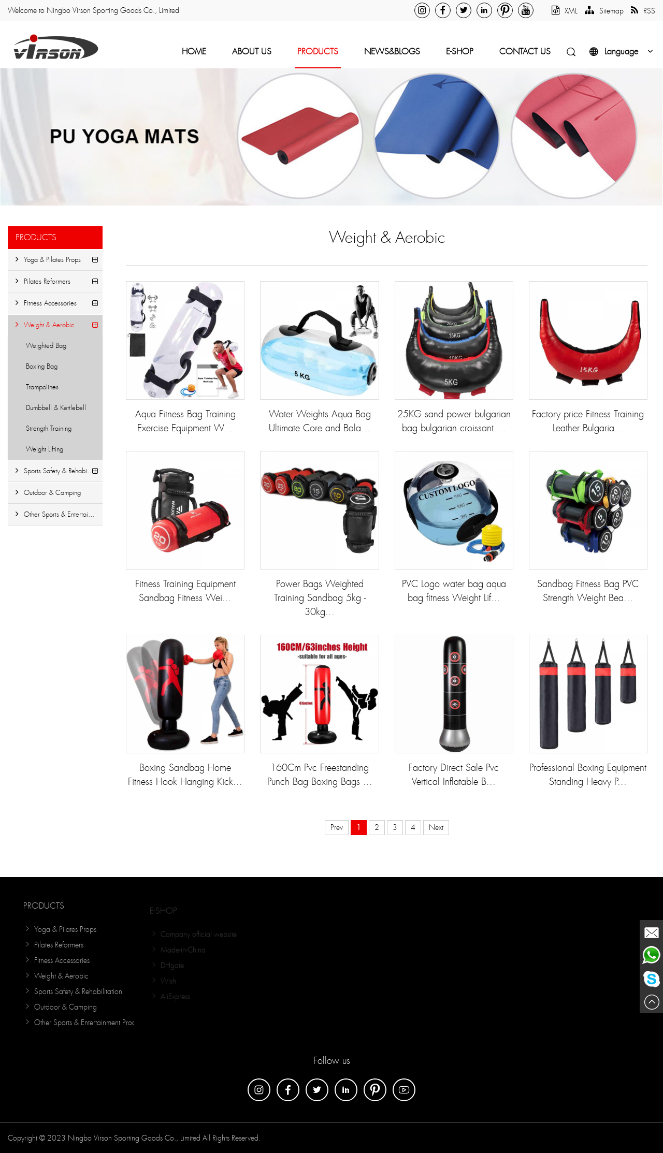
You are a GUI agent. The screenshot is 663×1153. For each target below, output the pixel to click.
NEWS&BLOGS (392, 51)
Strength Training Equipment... (45, 431)
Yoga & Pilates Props (48, 259)
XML (565, 11)
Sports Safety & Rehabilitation (59, 470)
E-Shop (459, 51)
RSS (643, 11)
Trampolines (42, 387)
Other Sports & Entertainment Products (59, 514)
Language (622, 51)
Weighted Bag (46, 345)
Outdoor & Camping (48, 492)
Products (317, 51)
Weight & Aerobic (45, 324)
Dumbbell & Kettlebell (56, 407)
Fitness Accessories (46, 303)
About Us (251, 51)
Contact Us (525, 51)
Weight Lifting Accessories (40, 452)
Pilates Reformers (43, 281)
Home (194, 51)
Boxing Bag (41, 366)
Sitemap (604, 11)
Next (436, 827)
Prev (336, 827)
